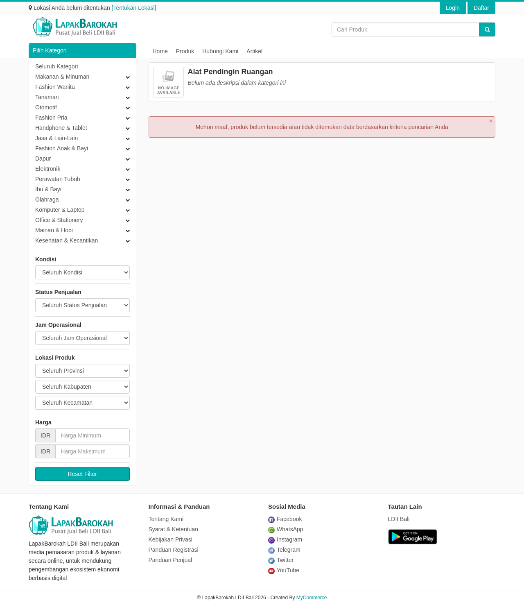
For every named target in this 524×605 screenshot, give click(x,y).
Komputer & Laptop (60, 209)
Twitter (281, 560)
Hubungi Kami (220, 51)
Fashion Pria (51, 117)
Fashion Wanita (55, 87)
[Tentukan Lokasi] (134, 8)
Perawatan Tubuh (57, 179)
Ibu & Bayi (48, 189)
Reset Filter (82, 474)
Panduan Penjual (170, 560)
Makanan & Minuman (62, 76)
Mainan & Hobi (54, 230)
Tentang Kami (166, 519)
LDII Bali (399, 519)
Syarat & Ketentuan (173, 529)
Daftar (481, 8)
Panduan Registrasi (174, 549)
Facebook (285, 519)
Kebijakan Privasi (170, 539)
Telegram (284, 549)
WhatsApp (285, 529)
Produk (185, 51)
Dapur (43, 158)
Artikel (254, 51)
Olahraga (47, 199)
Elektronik (47, 168)
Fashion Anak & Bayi (61, 148)
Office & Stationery (59, 220)
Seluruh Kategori (56, 66)
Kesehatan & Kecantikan (66, 240)
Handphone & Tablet (61, 128)
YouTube (283, 570)
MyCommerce (311, 597)
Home (160, 51)
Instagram (285, 539)
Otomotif (46, 107)
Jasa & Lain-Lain (56, 138)
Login (453, 8)
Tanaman (47, 97)
